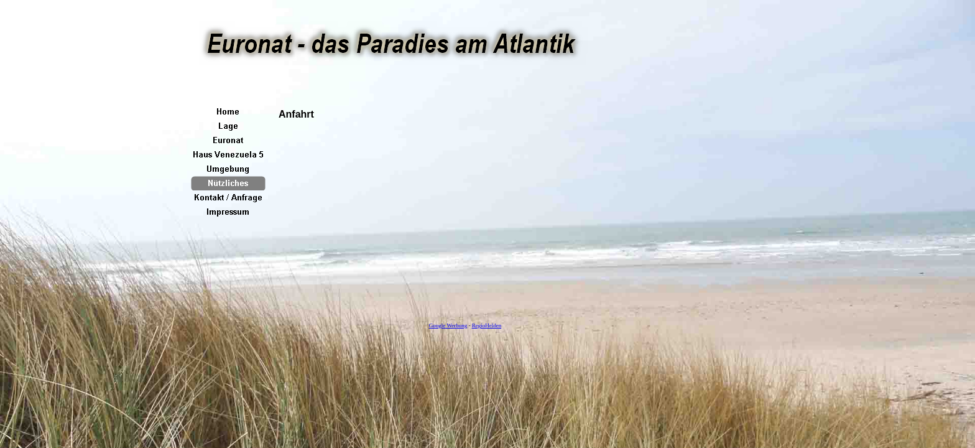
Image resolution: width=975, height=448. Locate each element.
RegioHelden (487, 325)
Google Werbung (448, 325)
